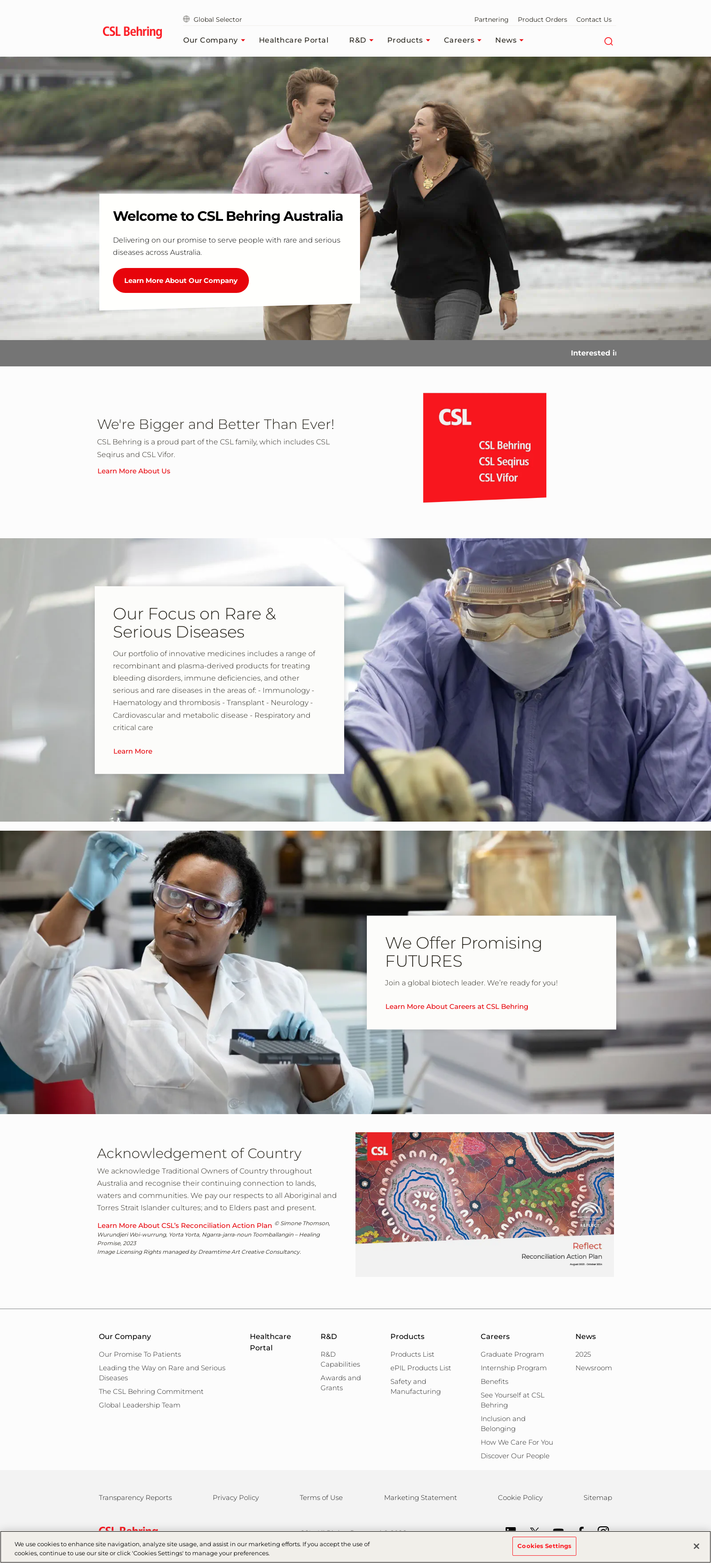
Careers (465, 40)
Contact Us (594, 19)
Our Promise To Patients (140, 1354)
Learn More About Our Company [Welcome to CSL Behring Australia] (181, 280)
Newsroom (593, 1367)
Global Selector (212, 19)
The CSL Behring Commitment (151, 1391)
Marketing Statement (420, 1497)
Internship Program (514, 1367)
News (511, 40)
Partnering (491, 19)
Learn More (132, 751)
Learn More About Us (133, 471)
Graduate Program (512, 1354)
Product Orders (542, 19)
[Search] (608, 40)
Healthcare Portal (294, 40)
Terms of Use (321, 1497)
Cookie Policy (520, 1497)
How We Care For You (517, 1442)
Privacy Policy (236, 1497)
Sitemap (598, 1497)
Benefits (494, 1381)
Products (411, 40)
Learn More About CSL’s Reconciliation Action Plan (184, 1225)
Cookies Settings (544, 1549)
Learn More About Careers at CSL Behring (456, 1006)
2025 (583, 1354)
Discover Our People (515, 1455)
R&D (363, 40)
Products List (412, 1354)
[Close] (696, 1549)
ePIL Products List (420, 1367)
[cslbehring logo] (132, 34)
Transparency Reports (135, 1497)
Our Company (216, 40)
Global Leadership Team (139, 1405)
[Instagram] (599, 1531)
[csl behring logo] (126, 1532)
